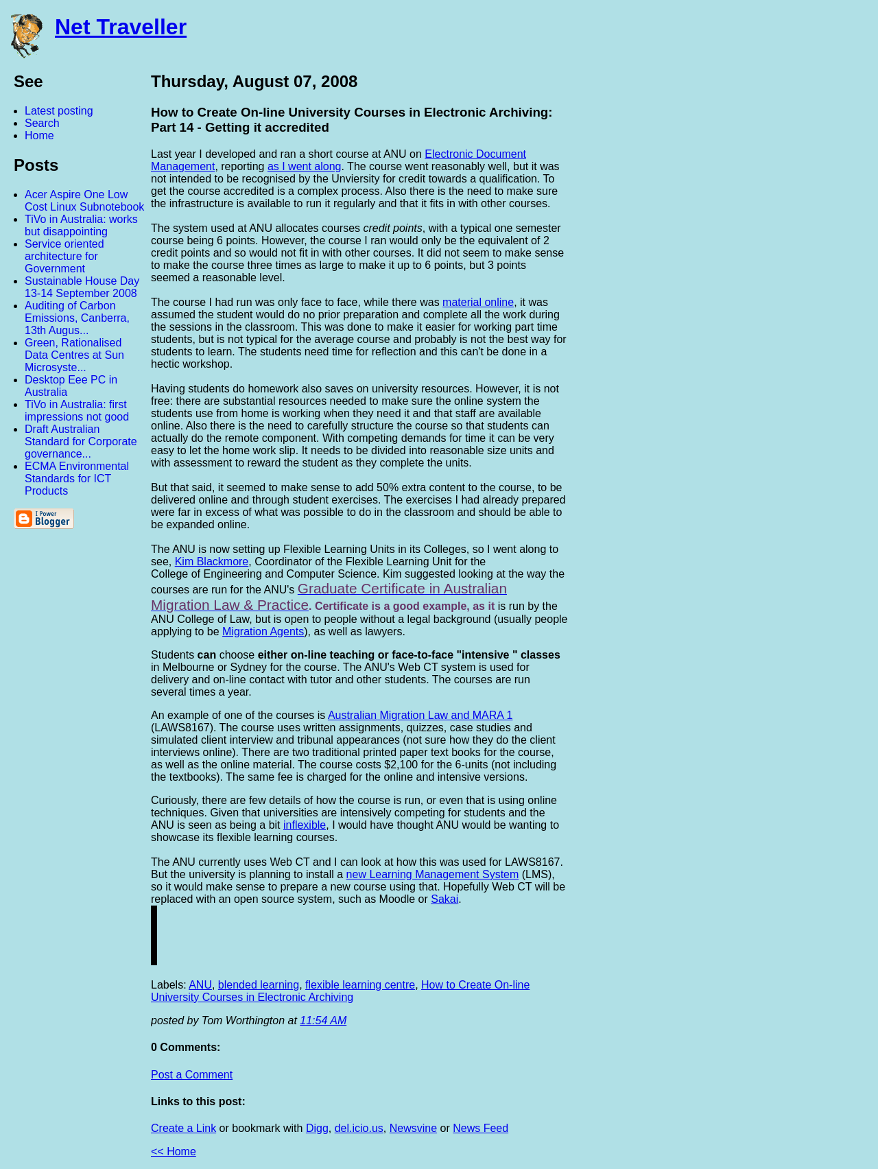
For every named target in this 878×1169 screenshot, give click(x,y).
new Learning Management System (432, 874)
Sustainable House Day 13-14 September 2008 (82, 287)
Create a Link (183, 1128)
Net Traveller (121, 26)
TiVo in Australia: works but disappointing (81, 225)
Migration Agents (263, 631)
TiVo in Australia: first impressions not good (77, 411)
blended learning (258, 985)
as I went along (305, 166)
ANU (200, 985)
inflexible (304, 825)
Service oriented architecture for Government (64, 256)
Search (42, 123)
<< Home (173, 1151)
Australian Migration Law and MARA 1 (420, 715)
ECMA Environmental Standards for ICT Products (77, 478)
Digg (317, 1128)
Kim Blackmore (212, 561)
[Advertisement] (727, 276)
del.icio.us (359, 1128)
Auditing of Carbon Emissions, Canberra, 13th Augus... (77, 318)
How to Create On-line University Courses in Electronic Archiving (340, 991)
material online (478, 302)
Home (39, 135)
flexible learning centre (360, 985)
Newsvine (413, 1128)
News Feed (480, 1128)
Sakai (444, 899)
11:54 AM (323, 1020)
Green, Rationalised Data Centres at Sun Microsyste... (74, 355)
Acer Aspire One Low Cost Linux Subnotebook (84, 201)
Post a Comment (192, 1075)
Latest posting (59, 111)
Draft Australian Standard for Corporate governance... (81, 441)
